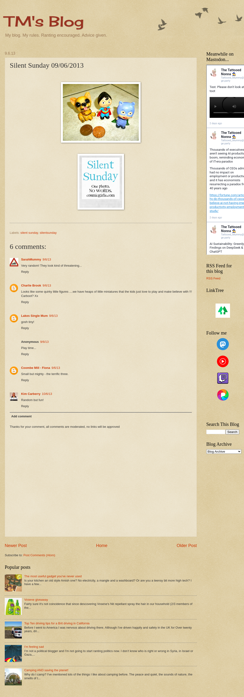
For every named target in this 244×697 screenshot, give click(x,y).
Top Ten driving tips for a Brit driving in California (56, 623)
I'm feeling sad (34, 646)
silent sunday (29, 232)
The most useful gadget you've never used (53, 576)
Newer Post (16, 545)
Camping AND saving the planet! (46, 670)
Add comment (21, 416)
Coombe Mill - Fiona (35, 368)
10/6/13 (47, 394)
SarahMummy (31, 259)
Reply (25, 272)
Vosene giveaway (36, 599)
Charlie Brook (31, 285)
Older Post (187, 545)
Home (101, 545)
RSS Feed (213, 278)
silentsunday (48, 232)
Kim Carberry (31, 394)
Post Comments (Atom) (39, 555)
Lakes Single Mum (34, 316)
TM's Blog (44, 21)
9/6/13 (46, 259)
